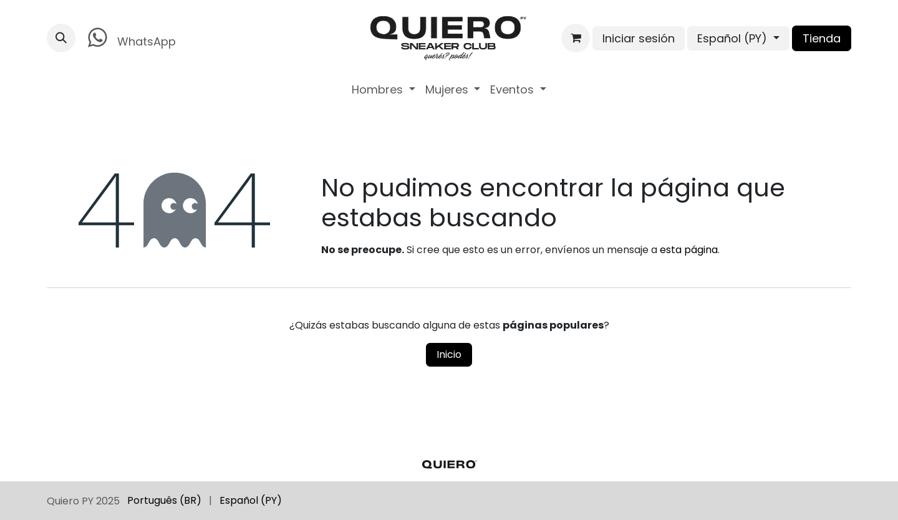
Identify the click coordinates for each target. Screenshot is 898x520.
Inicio (449, 354)
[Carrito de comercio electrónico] (575, 38)
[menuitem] (383, 89)
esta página (689, 250)
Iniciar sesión (638, 38)
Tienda (822, 38)
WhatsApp (129, 37)
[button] (61, 38)
